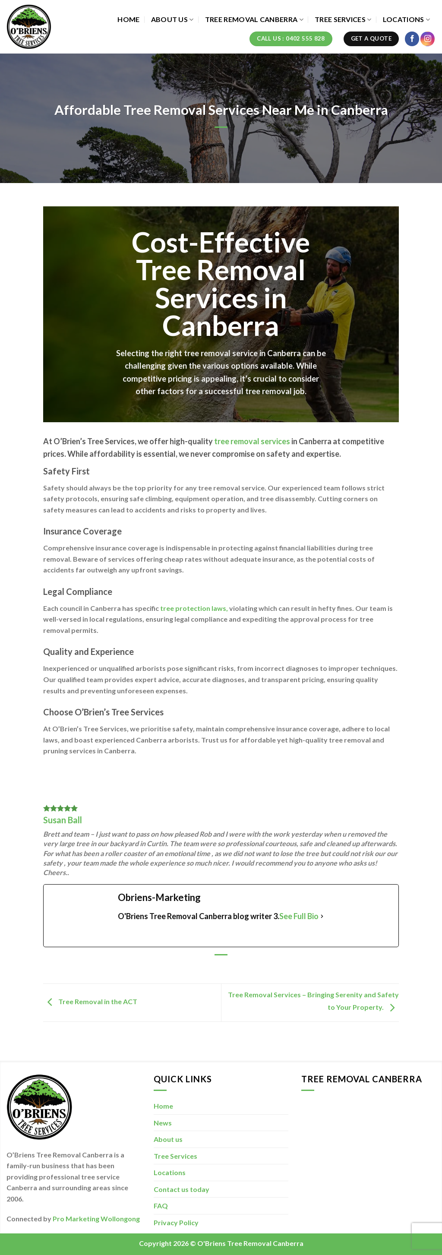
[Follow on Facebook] (412, 39)
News (163, 1123)
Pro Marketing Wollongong (96, 1218)
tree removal (207, 353)
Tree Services (343, 19)
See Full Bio (299, 916)
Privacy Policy (176, 1222)
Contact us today (181, 1189)
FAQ (161, 1205)
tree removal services (252, 441)
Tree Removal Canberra (254, 19)
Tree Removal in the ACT (90, 1002)
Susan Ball (62, 820)
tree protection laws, (194, 608)
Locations (406, 19)
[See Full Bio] (322, 916)
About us (172, 19)
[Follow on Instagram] (427, 39)
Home (128, 19)
